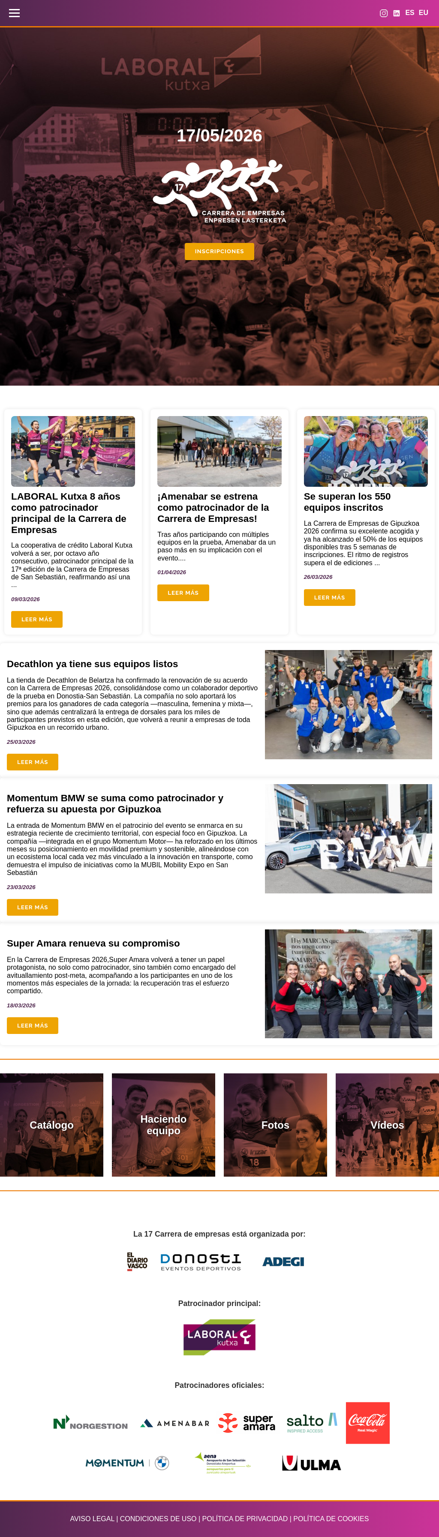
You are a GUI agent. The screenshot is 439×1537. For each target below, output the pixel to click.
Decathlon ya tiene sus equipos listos (92, 664)
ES (409, 12)
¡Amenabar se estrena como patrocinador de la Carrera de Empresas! (213, 507)
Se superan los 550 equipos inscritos (347, 502)
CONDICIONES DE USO (158, 1518)
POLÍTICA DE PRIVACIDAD (245, 1518)
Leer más (36, 619)
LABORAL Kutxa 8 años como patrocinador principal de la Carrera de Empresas (68, 513)
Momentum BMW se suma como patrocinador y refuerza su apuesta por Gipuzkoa (115, 804)
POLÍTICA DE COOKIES (331, 1518)
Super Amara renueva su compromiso (93, 943)
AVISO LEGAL (92, 1518)
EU (423, 12)
